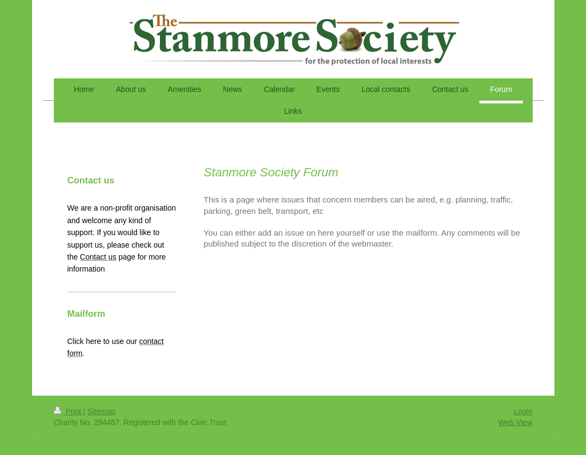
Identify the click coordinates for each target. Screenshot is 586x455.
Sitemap (101, 411)
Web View (515, 422)
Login (523, 411)
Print (69, 411)
